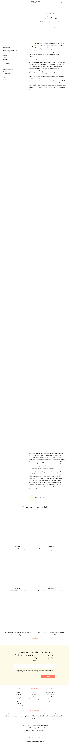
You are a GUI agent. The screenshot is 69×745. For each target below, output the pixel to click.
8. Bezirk (53, 714)
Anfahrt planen (7, 63)
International (19, 706)
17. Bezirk (41, 716)
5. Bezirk (34, 714)
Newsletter (44, 726)
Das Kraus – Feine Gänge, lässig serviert (18, 549)
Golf (50, 697)
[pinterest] (36, 737)
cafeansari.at (7, 73)
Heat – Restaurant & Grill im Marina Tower (17, 591)
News (50, 701)
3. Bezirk (21, 714)
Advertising (32, 728)
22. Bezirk (62, 716)
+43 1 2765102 (5, 71)
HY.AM (42, 741)
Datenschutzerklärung (28, 671)
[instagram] (33, 737)
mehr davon (35, 637)
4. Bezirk (28, 714)
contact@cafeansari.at (8, 69)
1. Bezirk (9, 714)
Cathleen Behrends (44, 27)
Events (26, 728)
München (18, 699)
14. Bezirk (27, 716)
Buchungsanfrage (34, 699)
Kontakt (28, 726)
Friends (43, 728)
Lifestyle (50, 688)
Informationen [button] (34, 722)
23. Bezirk (34, 718)
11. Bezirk (14, 716)
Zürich (19, 703)
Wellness (34, 694)
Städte (18, 688)
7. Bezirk (47, 714)
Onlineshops (50, 694)
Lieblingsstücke (50, 692)
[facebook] (29, 737)
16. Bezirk (34, 716)
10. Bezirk (7, 716)
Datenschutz (30, 730)
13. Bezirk (20, 716)
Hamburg (19, 694)
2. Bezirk (15, 714)
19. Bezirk (48, 716)
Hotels (34, 697)
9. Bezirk (59, 714)
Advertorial (51, 30)
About (23, 726)
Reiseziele (35, 692)
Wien (18, 701)
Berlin (18, 692)
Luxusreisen (34, 688)
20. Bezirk (55, 716)
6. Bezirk (40, 714)
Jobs (38, 728)
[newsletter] (39, 737)
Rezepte (50, 699)
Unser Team (36, 726)
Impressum (39, 730)
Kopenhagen (18, 697)
